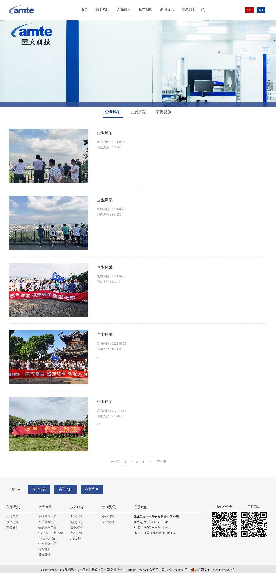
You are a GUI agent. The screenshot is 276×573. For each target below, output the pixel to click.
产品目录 (122, 10)
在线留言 (98, 488)
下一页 (161, 461)
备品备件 (44, 552)
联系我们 (184, 10)
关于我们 (101, 10)
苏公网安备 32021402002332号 (213, 567)
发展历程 (138, 112)
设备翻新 (44, 546)
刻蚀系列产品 (47, 514)
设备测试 (76, 525)
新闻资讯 (163, 10)
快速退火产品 (47, 541)
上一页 (114, 461)
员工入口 (69, 488)
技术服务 (142, 10)
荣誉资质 (163, 112)
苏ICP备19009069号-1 (176, 567)
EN (261, 9)
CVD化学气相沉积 (50, 530)
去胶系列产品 (47, 525)
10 (150, 461)
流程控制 (76, 519)
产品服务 (76, 535)
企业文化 (108, 519)
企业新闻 (108, 514)
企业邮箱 (40, 488)
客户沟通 (76, 514)
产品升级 (76, 530)
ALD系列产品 (47, 519)
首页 (84, 10)
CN (249, 9)
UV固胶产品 (46, 535)
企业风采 (113, 112)
